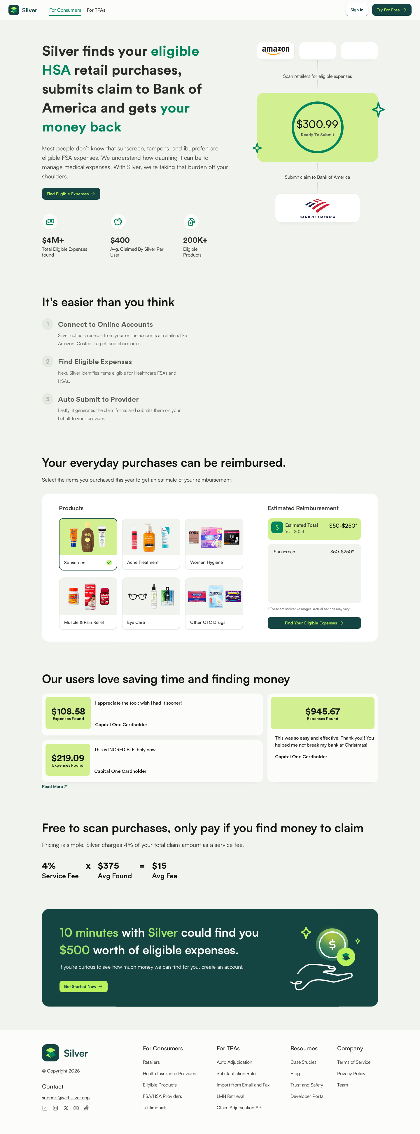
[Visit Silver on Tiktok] (87, 1108)
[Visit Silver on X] (66, 1108)
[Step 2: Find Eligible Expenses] (114, 399)
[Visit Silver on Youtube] (76, 1108)
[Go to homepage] (23, 10)
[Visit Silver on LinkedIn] (45, 1108)
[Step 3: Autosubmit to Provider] (114, 436)
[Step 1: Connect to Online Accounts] (114, 362)
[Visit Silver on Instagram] (55, 1108)
